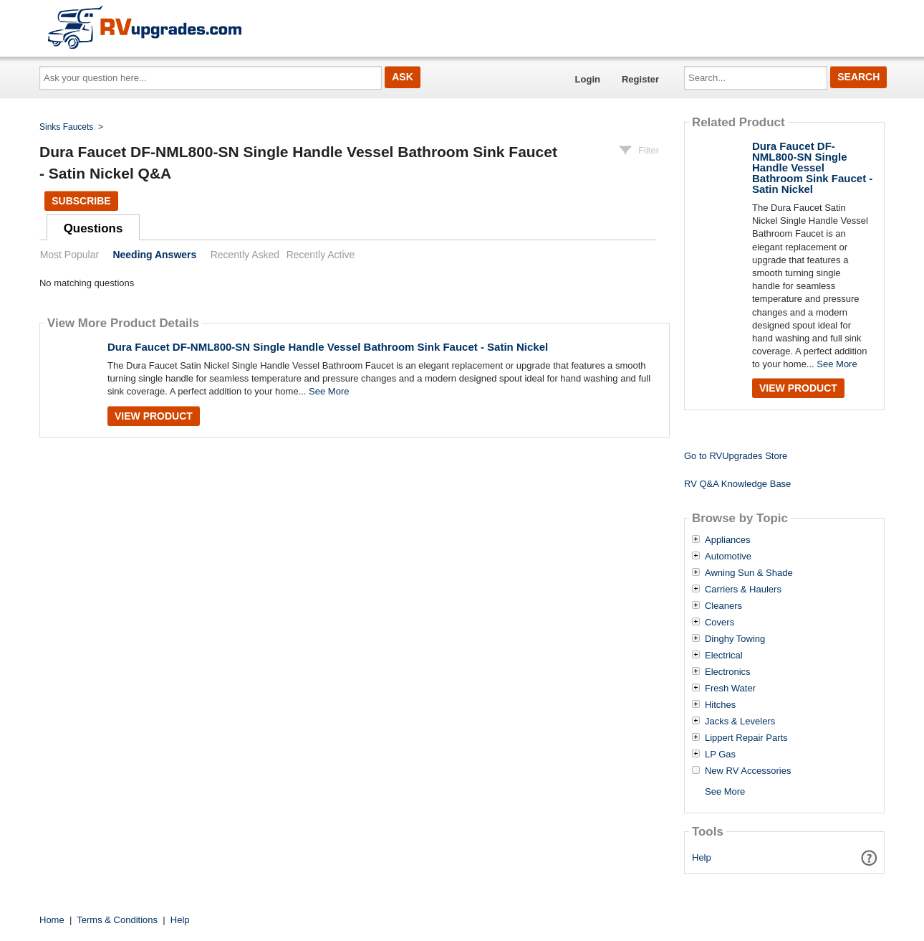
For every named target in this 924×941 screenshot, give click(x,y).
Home (51, 919)
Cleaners (723, 606)
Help (701, 857)
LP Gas (720, 755)
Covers (719, 623)
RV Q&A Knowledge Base (737, 483)
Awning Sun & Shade (749, 573)
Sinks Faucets (66, 127)
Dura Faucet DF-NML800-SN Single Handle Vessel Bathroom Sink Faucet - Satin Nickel (327, 347)
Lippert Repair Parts (746, 738)
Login (587, 79)
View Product (154, 416)
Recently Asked (245, 254)
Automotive (728, 557)
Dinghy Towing (735, 639)
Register (640, 79)
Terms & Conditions (117, 919)
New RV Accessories (748, 771)
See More (329, 391)
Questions (93, 228)
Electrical (724, 656)
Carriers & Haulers (743, 590)
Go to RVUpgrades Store (735, 455)
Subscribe (81, 201)
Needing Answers (154, 254)
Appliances (728, 540)
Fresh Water (730, 689)
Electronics (728, 672)
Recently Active (321, 254)
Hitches (720, 705)
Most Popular (69, 254)
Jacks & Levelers (740, 722)
